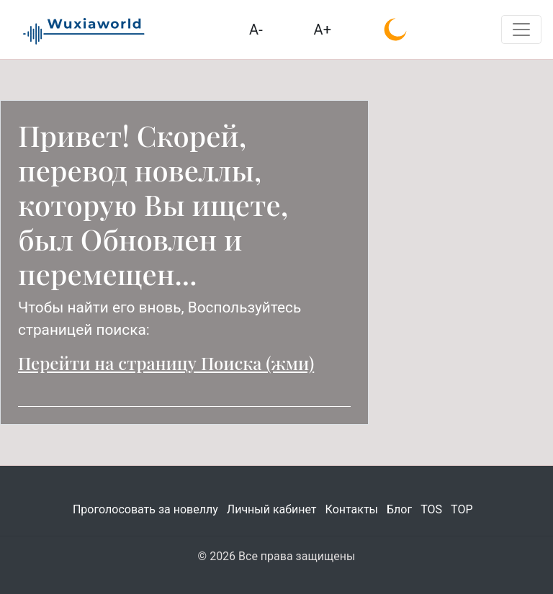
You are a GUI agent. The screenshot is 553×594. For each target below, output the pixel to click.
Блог (399, 509)
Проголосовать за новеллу (145, 509)
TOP (461, 509)
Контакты (351, 509)
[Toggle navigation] (521, 29)
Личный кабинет (272, 509)
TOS (431, 509)
